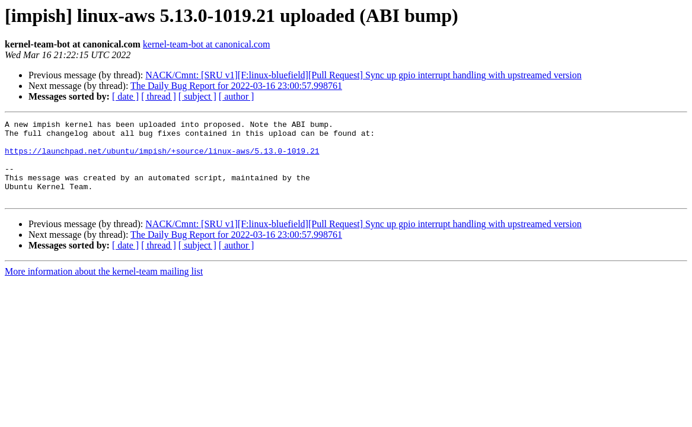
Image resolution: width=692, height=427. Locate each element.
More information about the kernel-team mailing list (104, 287)
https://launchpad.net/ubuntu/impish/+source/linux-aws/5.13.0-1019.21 (162, 157)
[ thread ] (158, 96)
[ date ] (125, 96)
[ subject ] (197, 96)
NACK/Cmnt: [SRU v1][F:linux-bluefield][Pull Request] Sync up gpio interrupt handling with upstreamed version (363, 75)
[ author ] (236, 96)
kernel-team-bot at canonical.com (206, 44)
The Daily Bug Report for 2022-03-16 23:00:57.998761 (236, 86)
